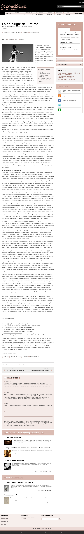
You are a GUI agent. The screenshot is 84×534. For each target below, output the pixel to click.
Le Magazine (4, 515)
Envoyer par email (15, 32)
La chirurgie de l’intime (65, 44)
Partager (25, 32)
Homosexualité (62, 76)
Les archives (61, 60)
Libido (21, 39)
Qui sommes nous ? (40, 532)
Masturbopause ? (10, 495)
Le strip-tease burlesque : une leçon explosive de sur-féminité (27, 448)
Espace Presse (23, 532)
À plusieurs (69, 77)
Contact (54, 532)
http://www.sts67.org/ (9, 327)
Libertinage (70, 76)
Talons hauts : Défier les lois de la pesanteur (69, 34)
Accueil (7, 13)
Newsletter (81, 2)
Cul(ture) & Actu (4, 518)
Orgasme (61, 77)
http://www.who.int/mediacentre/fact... (13, 333)
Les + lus (64, 29)
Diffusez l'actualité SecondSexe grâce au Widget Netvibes (71, 109)
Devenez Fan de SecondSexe (69, 100)
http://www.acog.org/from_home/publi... (19, 324)
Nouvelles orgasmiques (6, 520)
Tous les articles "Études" (44, 490)
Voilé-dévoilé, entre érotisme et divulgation (69, 32)
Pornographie (62, 79)
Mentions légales (60, 532)
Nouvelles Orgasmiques (28, 13)
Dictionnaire (78, 13)
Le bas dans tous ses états (14, 460)
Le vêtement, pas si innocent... (66, 42)
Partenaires (48, 532)
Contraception (68, 74)
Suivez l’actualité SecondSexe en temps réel (70, 95)
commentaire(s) (34, 32)
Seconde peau (15, 18)
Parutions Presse (31, 532)
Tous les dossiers (62, 64)
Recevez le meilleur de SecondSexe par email (72, 91)
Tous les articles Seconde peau (43, 471)
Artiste (70, 73)
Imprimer (6, 32)
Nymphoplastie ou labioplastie (43, 76)
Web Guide (68, 13)
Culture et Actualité (39, 13)
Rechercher (60, 6)
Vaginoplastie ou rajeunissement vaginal (44, 72)
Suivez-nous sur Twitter (68, 104)
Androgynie (62, 73)
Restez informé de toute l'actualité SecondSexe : (51, 517)
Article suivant (39, 369)
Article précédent (16, 369)
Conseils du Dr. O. (5, 521)
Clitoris (11, 39)
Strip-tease (72, 79)
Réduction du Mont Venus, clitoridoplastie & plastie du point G (45, 80)
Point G (16, 39)
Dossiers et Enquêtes (17, 13)
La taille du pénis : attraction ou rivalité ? (19, 482)
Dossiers (9, 18)
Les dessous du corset (12, 438)
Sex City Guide (59, 13)
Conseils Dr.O (49, 13)
